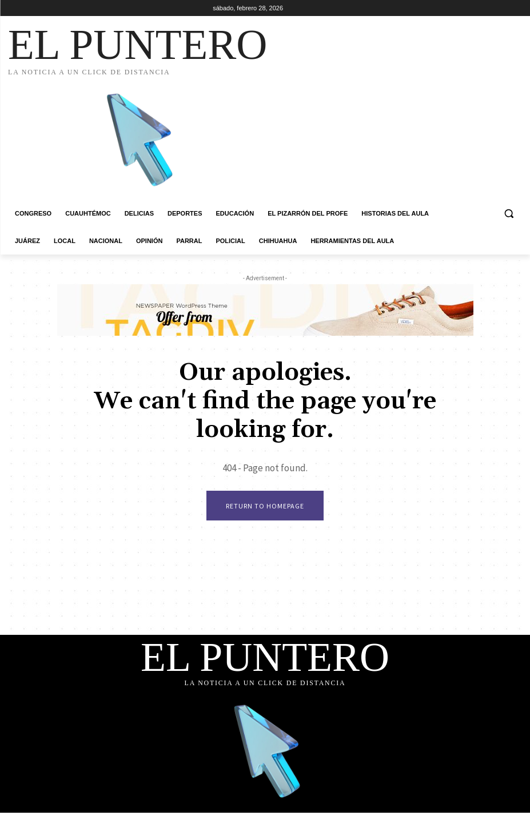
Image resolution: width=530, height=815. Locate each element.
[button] (508, 213)
